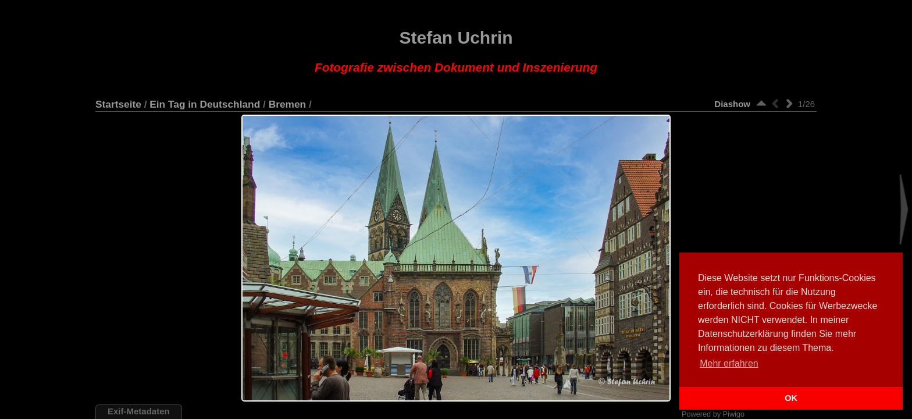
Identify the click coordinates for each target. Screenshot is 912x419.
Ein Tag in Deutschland (204, 104)
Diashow (732, 104)
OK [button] (791, 398)
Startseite (118, 104)
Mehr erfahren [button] (729, 363)
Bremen (287, 104)
